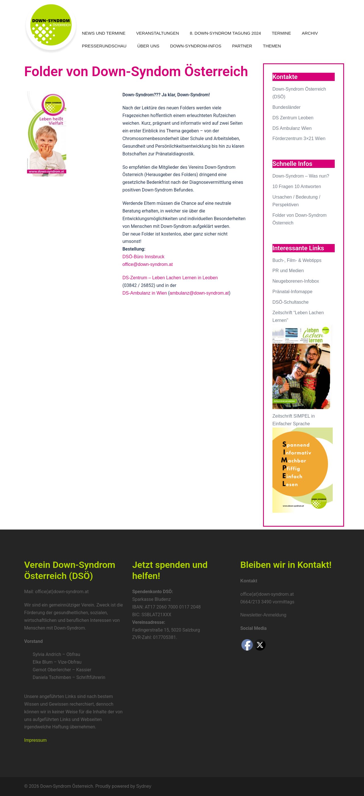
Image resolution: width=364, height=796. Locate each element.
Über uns (148, 45)
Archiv (310, 33)
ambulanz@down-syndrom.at (199, 293)
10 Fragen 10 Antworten (296, 186)
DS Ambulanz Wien (292, 128)
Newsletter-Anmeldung (263, 614)
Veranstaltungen (157, 33)
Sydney (143, 786)
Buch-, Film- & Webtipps (296, 260)
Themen (272, 45)
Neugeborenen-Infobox (295, 281)
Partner (242, 45)
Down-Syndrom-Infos (195, 45)
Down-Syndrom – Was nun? (300, 176)
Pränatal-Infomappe (292, 291)
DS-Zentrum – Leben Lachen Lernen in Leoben (170, 277)
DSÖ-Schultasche (290, 302)
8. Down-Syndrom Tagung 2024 (225, 33)
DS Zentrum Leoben (292, 117)
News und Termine (103, 33)
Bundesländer (286, 107)
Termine (281, 33)
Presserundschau (104, 45)
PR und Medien (288, 270)
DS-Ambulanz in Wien (144, 293)
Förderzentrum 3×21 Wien (298, 138)
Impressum (35, 740)
